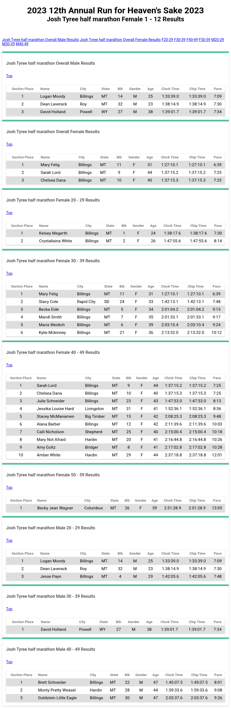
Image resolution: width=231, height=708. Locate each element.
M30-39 (8, 44)
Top (9, 76)
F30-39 (179, 40)
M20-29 (217, 40)
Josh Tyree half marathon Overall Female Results (120, 40)
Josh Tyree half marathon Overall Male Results (40, 40)
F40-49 (192, 40)
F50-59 (204, 40)
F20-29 (167, 40)
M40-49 (22, 44)
